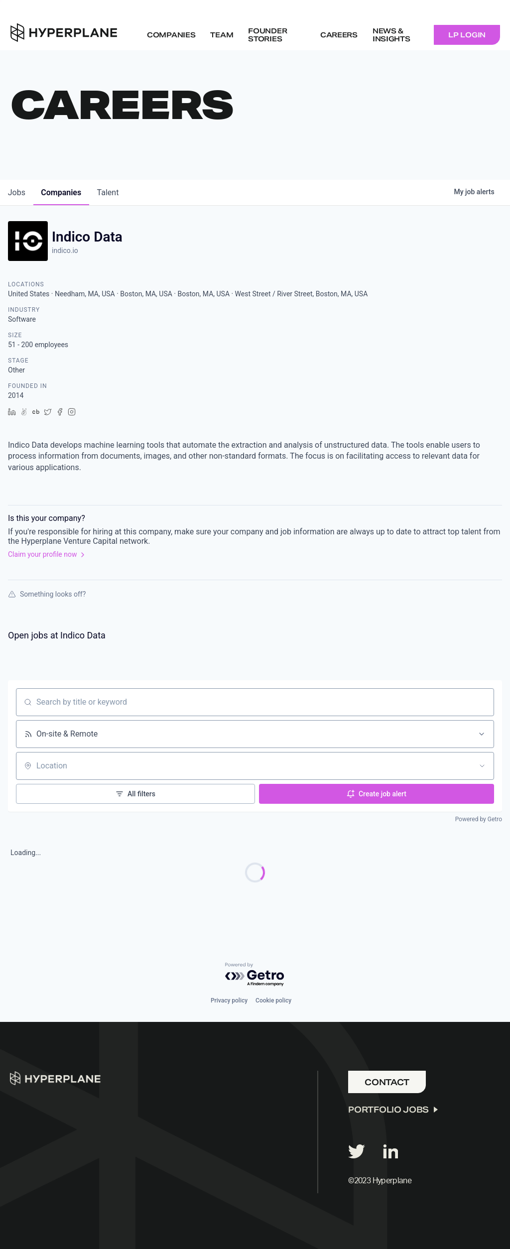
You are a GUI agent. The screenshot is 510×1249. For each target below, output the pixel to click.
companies (61, 192)
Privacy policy (229, 1000)
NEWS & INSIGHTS (391, 35)
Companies (171, 35)
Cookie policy (273, 1000)
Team (221, 35)
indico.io (65, 250)
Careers (339, 35)
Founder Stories (267, 35)
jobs (16, 192)
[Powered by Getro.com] (255, 974)
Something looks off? (47, 594)
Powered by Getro (478, 819)
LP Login (467, 34)
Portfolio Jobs (388, 1109)
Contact (387, 1081)
